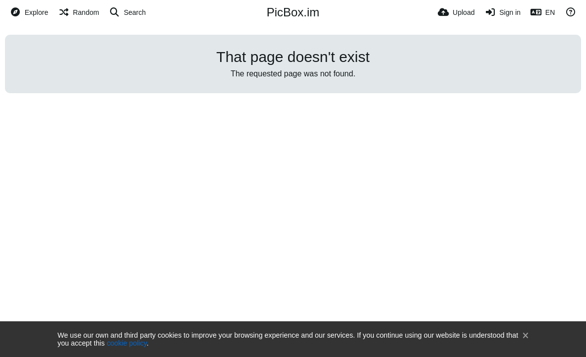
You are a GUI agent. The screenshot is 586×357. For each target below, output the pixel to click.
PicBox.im (293, 12)
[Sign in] (502, 12)
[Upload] (456, 12)
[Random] (78, 12)
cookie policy (127, 343)
